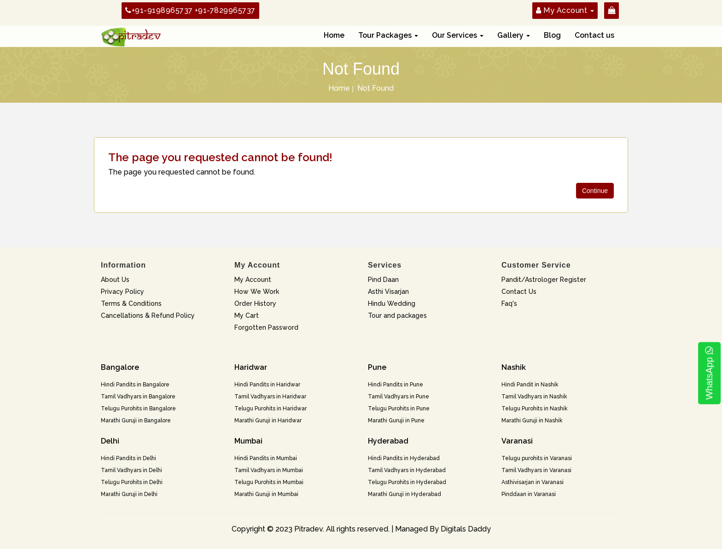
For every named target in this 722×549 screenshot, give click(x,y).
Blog (552, 35)
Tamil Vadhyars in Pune (398, 396)
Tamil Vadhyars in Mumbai (268, 470)
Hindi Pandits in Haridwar (267, 384)
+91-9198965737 (159, 10)
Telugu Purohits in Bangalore (138, 408)
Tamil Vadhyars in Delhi (131, 470)
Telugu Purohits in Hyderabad (407, 482)
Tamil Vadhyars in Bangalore (138, 396)
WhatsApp (709, 373)
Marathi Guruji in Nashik (532, 420)
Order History (255, 303)
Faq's (509, 303)
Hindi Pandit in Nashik (530, 384)
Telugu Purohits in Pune (399, 408)
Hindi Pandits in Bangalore (135, 384)
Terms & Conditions (131, 303)
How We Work (256, 291)
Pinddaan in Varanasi (528, 494)
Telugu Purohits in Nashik (534, 408)
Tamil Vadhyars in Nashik (534, 396)
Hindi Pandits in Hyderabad (404, 458)
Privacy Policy (122, 291)
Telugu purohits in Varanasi (536, 458)
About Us (115, 279)
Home (334, 35)
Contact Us (518, 291)
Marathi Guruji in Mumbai (266, 494)
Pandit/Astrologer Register (543, 279)
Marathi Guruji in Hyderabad (404, 494)
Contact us (594, 35)
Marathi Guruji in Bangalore (136, 420)
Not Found (375, 88)
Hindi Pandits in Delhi (128, 458)
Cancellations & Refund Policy (148, 315)
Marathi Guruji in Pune (396, 420)
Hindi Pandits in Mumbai (265, 458)
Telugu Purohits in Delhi (132, 482)
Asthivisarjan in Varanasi (532, 482)
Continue (595, 190)
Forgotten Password (266, 327)
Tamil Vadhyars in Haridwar (270, 396)
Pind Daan (383, 279)
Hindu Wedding (391, 303)
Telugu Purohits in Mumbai (268, 482)
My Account (252, 279)
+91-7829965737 (225, 10)
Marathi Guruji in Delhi (129, 494)
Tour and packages (397, 315)
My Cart (246, 315)
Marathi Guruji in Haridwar (268, 420)
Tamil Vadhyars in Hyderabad (407, 470)
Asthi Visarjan (388, 291)
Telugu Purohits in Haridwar (270, 408)
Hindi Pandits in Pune (395, 384)
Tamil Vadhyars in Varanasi (536, 470)
